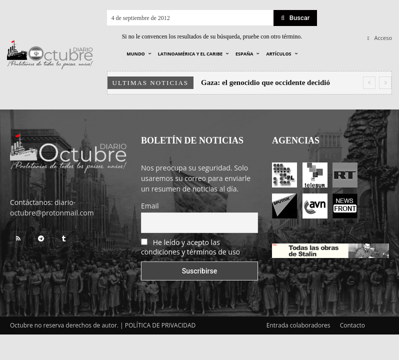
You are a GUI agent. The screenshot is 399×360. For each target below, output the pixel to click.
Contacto (352, 325)
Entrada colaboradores (298, 325)
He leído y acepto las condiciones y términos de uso (190, 247)
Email (150, 205)
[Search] (295, 18)
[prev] (369, 82)
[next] (385, 82)
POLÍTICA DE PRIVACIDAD (160, 325)
